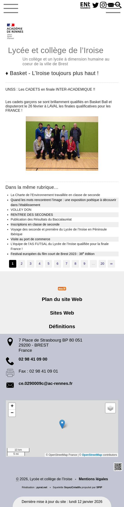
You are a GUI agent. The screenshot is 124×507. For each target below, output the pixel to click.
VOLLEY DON (21, 209)
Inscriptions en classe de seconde (35, 224)
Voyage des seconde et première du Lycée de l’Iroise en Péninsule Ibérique (59, 232)
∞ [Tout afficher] (111, 263)
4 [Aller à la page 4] (40, 263)
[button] (118, 5)
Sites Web (62, 313)
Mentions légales (93, 479)
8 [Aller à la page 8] (75, 263)
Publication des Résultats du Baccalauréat (41, 219)
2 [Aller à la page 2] (21, 263)
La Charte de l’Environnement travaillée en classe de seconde (55, 195)
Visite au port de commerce (30, 239)
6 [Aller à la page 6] (57, 263)
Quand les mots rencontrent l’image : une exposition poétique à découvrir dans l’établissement (63, 202)
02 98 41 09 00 (33, 359)
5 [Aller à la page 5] (48, 263)
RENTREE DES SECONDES (32, 214)
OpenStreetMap (92, 454)
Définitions (62, 326)
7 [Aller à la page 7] (66, 263)
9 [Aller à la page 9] (84, 263)
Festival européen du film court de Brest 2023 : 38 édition (53, 254)
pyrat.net (41, 487)
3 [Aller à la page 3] (30, 263)
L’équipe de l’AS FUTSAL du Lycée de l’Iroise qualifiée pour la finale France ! (60, 246)
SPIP (99, 487)
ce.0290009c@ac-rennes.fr (45, 383)
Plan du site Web (62, 299)
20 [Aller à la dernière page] (102, 263)
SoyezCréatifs (72, 487)
